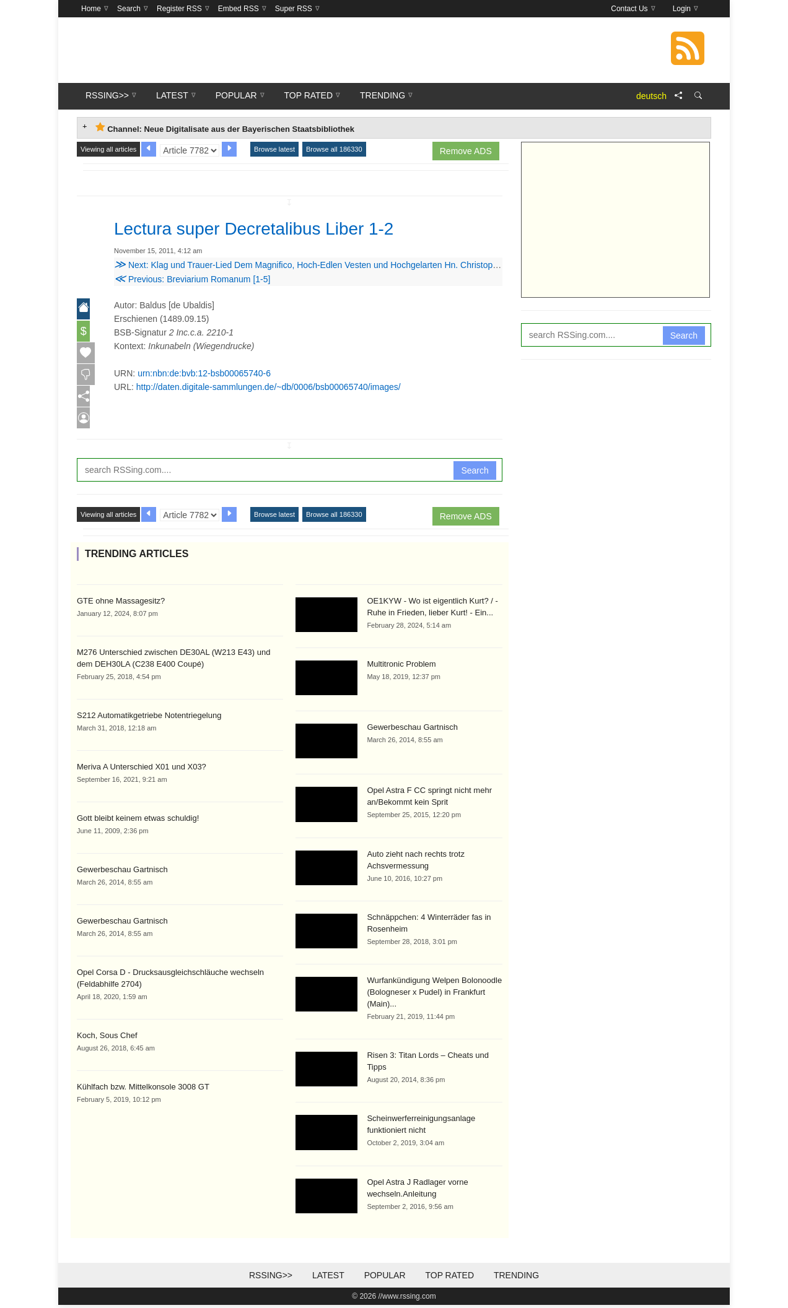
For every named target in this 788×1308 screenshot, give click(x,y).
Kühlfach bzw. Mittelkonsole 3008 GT (143, 1089)
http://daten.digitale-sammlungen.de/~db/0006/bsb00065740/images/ (268, 387)
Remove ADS (466, 151)
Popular (385, 1278)
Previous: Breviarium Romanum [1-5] (192, 279)
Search (474, 473)
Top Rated (449, 1278)
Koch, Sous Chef (107, 1037)
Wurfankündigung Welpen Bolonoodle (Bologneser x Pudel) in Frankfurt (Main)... (434, 995)
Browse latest (274, 149)
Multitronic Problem (401, 667)
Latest (328, 1278)
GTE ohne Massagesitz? (121, 603)
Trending (516, 1278)
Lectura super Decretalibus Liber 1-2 (274, 228)
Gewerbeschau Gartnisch (122, 872)
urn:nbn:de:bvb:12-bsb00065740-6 (204, 373)
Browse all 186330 (334, 149)
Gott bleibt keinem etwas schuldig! (138, 820)
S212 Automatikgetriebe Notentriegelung (149, 717)
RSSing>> (270, 1278)
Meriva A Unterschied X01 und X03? (141, 769)
